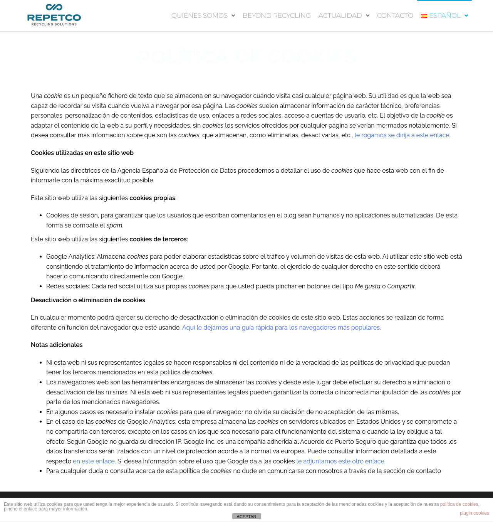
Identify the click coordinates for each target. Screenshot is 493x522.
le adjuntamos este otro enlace (340, 461)
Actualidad (340, 15)
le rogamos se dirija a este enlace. (403, 135)
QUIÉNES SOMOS (199, 15)
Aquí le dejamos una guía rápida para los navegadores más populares (281, 327)
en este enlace (94, 461)
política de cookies (459, 504)
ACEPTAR (246, 516)
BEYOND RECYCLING (277, 15)
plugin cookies (474, 513)
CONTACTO (395, 15)
